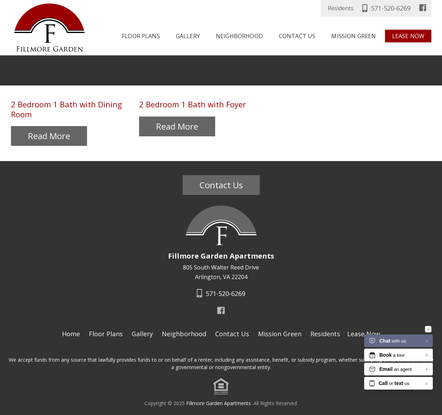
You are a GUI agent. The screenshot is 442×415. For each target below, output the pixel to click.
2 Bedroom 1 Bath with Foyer (207, 104)
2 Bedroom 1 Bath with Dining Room (79, 104)
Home (71, 334)
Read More (50, 126)
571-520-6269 (386, 8)
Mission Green (353, 36)
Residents (341, 8)
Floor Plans (141, 36)
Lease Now (408, 36)
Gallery (188, 36)
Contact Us (297, 36)
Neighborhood (239, 36)
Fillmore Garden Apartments (218, 403)
